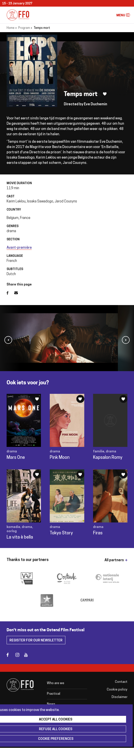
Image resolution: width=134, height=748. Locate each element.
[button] (8, 340)
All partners (114, 560)
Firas (98, 533)
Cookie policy (117, 689)
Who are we (55, 683)
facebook (10, 655)
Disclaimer (119, 697)
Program (24, 28)
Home (11, 28)
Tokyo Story (61, 533)
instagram (19, 655)
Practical (53, 694)
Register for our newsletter (35, 640)
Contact (121, 682)
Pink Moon (60, 457)
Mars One (16, 457)
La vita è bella (20, 537)
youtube (28, 655)
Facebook (10, 292)
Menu (128, 15)
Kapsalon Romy (107, 457)
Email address (18, 292)
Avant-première (19, 248)
